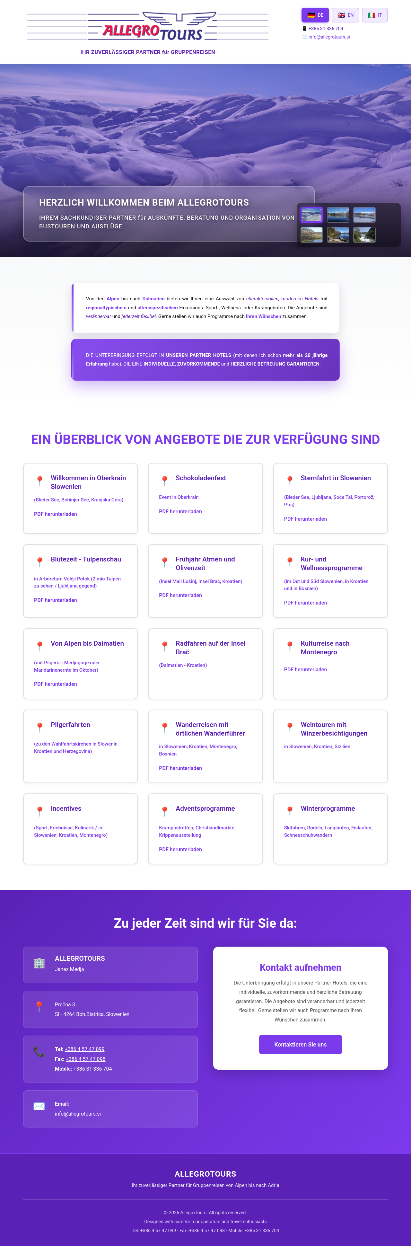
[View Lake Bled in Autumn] (338, 215)
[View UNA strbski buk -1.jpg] (364, 235)
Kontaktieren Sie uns (301, 1044)
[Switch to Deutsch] (315, 15)
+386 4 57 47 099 (85, 1049)
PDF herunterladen (55, 514)
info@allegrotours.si (329, 37)
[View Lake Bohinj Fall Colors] (338, 235)
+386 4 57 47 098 (86, 1059)
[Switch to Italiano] (375, 15)
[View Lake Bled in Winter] (364, 215)
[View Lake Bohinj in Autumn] (312, 235)
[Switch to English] (345, 15)
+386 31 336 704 (93, 1069)
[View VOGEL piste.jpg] (312, 215)
